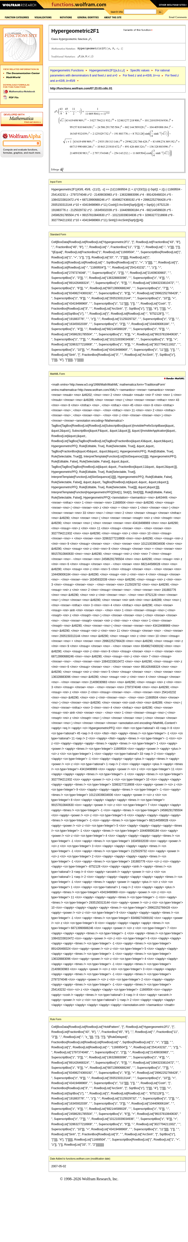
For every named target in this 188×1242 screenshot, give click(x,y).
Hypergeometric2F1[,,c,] (106, 70)
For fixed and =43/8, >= (141, 75)
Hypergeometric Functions (67, 70)
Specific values (139, 70)
